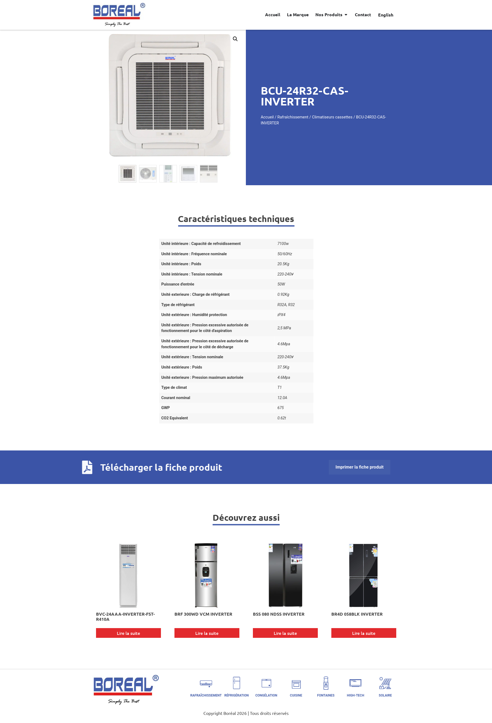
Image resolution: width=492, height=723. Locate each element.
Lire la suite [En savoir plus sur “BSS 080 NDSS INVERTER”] (285, 633)
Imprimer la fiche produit (125, 467)
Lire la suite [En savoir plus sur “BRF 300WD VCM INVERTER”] (207, 633)
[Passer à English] (385, 14)
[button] (210, 39)
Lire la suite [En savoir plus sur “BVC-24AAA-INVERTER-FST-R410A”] (128, 633)
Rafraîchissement (318, 117)
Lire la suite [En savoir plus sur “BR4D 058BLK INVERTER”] (363, 633)
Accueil (292, 117)
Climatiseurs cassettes (358, 117)
